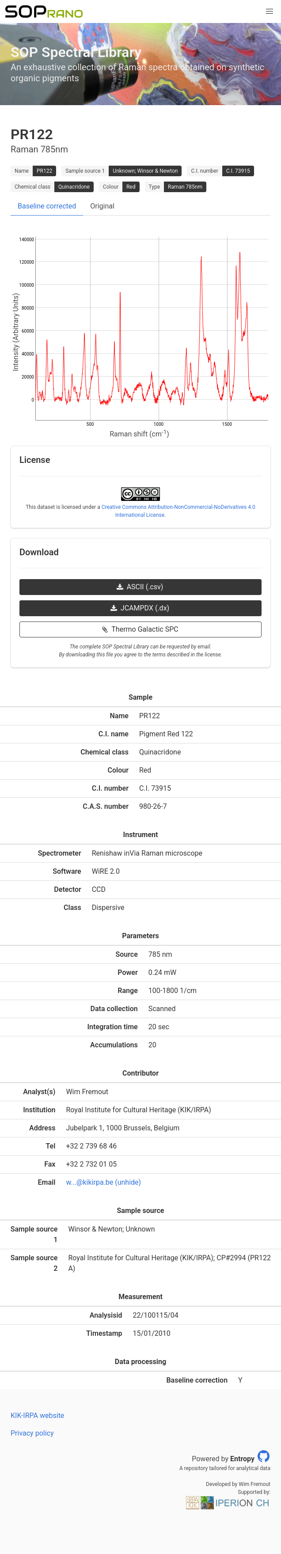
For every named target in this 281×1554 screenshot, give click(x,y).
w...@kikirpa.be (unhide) (103, 1182)
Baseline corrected (47, 206)
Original (102, 206)
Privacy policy (32, 1433)
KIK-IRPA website (37, 1415)
